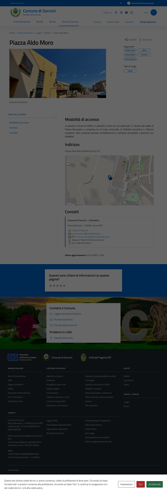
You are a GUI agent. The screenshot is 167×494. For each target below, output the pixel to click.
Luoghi (126, 402)
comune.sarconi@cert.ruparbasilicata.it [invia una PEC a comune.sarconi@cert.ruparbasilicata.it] (93, 236)
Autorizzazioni (52, 392)
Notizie (127, 376)
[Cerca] (154, 12)
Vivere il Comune (70, 21)
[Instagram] (120, 12)
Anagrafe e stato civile (56, 384)
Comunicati (128, 380)
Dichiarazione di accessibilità (97, 437)
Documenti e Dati (15, 401)
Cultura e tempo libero (56, 401)
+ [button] (68, 159)
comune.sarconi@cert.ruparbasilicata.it (24, 442)
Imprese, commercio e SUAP (97, 384)
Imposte (97, 21)
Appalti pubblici (52, 388)
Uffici (10, 380)
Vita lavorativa (91, 405)
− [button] (68, 163)
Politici (10, 388)
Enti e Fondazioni (15, 397)
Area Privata (13, 470)
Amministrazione (21, 21)
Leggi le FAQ (51, 420)
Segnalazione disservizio (56, 429)
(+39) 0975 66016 (78, 230)
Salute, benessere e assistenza (98, 392)
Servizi (52, 21)
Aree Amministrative (17, 376)
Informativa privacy (93, 424)
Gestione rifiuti (113, 21)
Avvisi (126, 384)
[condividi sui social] (130, 40)
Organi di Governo (15, 384)
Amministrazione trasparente (97, 420)
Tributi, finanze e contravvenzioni (99, 397)
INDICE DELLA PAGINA (32, 114)
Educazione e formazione (57, 405)
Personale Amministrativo (19, 392)
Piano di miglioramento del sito (98, 441)
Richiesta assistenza (55, 433)
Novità (39, 21)
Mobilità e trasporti (93, 388)
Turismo (88, 401)
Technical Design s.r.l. (26, 486)
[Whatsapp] (130, 12)
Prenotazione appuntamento (58, 424)
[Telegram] (125, 12)
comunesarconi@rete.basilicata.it (28, 435)
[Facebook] (115, 12)
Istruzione (129, 21)
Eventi (126, 406)
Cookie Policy (90, 429)
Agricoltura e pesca (54, 376)
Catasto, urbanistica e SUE (57, 397)
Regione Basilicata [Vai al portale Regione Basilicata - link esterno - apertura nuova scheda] (17, 3)
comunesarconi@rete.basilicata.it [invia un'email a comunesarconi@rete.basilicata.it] (84, 233)
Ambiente (50, 380)
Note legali (89, 433)
